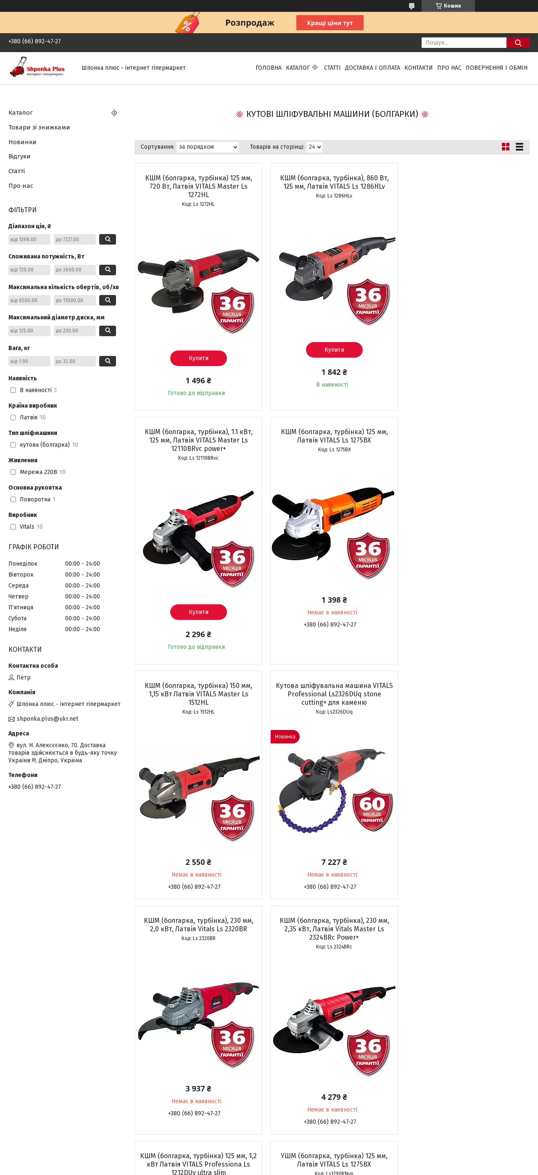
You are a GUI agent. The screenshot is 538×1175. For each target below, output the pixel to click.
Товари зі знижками (39, 127)
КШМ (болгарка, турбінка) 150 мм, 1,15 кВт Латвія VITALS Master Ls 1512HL (331, 440)
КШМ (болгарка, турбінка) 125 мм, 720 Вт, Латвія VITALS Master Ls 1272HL (197, 186)
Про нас (449, 67)
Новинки (22, 142)
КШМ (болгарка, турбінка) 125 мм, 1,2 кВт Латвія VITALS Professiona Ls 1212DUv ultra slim (466, 675)
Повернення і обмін (496, 67)
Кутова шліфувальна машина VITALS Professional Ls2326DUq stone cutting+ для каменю (466, 440)
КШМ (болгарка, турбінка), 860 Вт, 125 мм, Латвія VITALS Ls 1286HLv (331, 182)
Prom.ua (309, 1159)
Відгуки (19, 156)
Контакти (418, 67)
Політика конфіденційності (348, 1167)
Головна (269, 67)
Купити (198, 358)
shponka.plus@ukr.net (47, 718)
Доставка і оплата (372, 67)
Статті (332, 67)
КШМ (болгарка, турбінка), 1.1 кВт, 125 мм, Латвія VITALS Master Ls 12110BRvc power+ (466, 186)
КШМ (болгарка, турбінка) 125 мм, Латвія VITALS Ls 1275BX (197, 436)
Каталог (298, 67)
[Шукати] (518, 42)
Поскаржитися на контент (280, 1167)
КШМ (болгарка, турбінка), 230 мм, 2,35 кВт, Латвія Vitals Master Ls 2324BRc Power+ (332, 675)
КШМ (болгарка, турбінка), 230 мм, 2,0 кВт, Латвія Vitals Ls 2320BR (198, 671)
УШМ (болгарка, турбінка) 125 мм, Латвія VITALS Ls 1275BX (197, 906)
